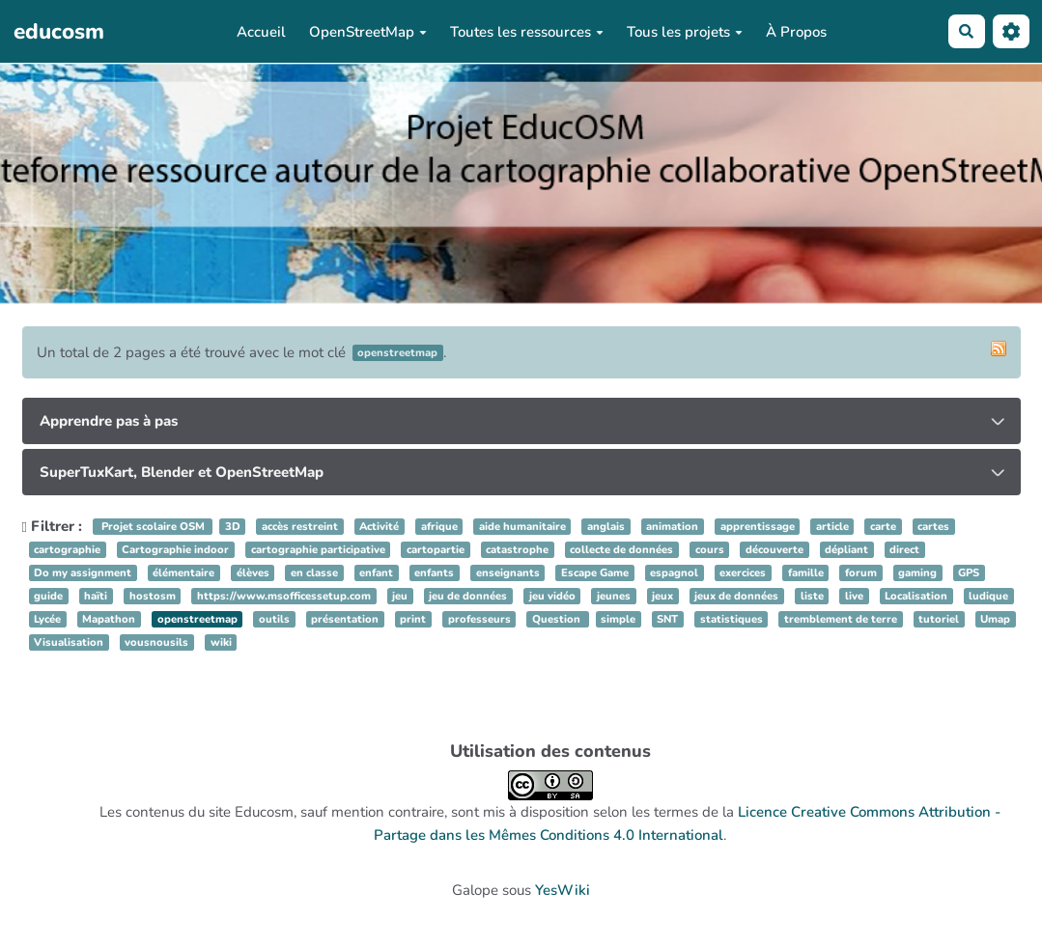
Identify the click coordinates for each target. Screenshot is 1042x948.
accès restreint (300, 526)
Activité (379, 526)
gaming (917, 573)
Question (557, 619)
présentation (345, 619)
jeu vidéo (552, 596)
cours (709, 550)
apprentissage (757, 526)
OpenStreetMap (368, 32)
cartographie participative (318, 550)
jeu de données (468, 596)
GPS (968, 573)
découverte (774, 550)
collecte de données (621, 550)
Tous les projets (685, 32)
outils (274, 619)
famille (806, 573)
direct (904, 550)
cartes (933, 526)
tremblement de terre (840, 619)
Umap (995, 619)
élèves (253, 573)
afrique (439, 526)
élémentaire (183, 573)
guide (48, 596)
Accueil (261, 32)
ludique (988, 596)
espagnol (674, 573)
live (854, 596)
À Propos (796, 32)
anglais (606, 526)
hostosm (152, 596)
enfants (434, 573)
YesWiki (562, 890)
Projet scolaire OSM (153, 526)
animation (672, 526)
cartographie (67, 550)
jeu (400, 596)
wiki (221, 642)
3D (232, 526)
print (413, 619)
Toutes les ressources (527, 32)
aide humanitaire (522, 526)
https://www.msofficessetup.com (284, 596)
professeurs (479, 619)
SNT (667, 619)
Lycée (47, 619)
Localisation (916, 596)
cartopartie (436, 550)
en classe (314, 573)
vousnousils (156, 642)
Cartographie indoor (175, 550)
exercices (742, 573)
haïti (95, 596)
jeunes (614, 596)
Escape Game (595, 573)
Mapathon (108, 619)
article (832, 526)
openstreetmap (197, 619)
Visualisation (68, 642)
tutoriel (938, 619)
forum (861, 573)
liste (812, 596)
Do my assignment (82, 573)
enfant (376, 573)
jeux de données (736, 596)
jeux (662, 596)
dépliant (846, 550)
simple (618, 619)
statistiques (731, 619)
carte (883, 526)
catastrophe (517, 550)
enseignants (508, 573)
